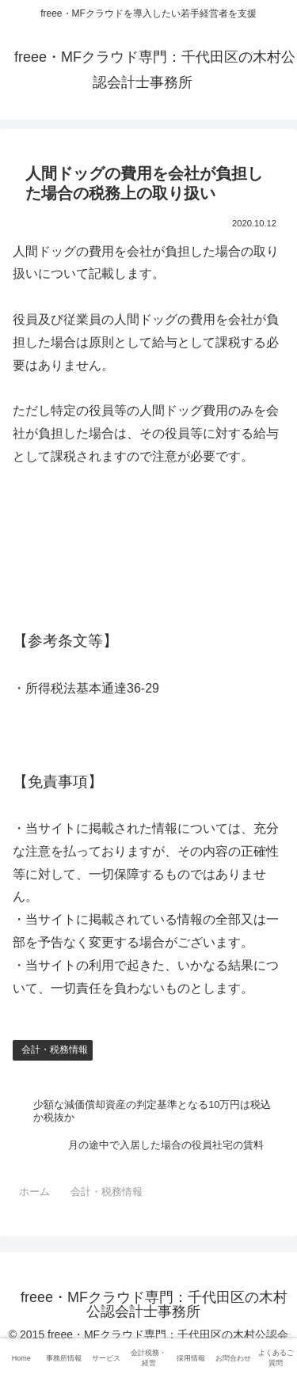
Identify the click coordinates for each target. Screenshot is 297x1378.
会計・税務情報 (54, 1049)
